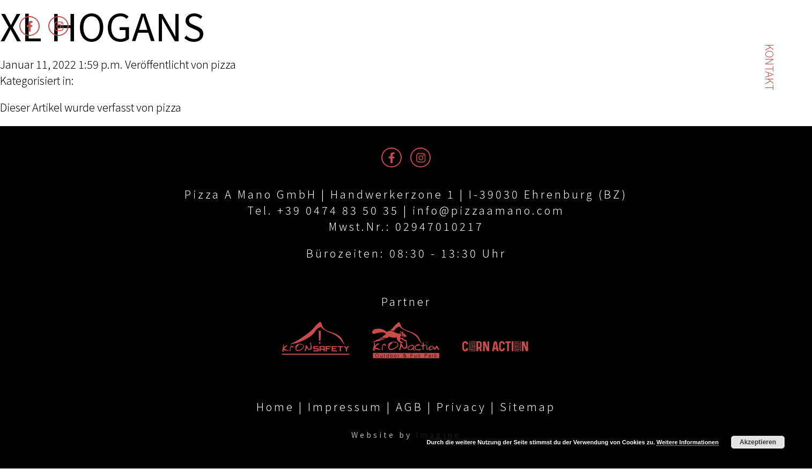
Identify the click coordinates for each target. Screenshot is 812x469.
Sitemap (528, 407)
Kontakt (770, 67)
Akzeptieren (758, 442)
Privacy (461, 407)
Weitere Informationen (687, 442)
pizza (223, 64)
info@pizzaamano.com (488, 210)
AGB (409, 407)
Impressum (345, 407)
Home (275, 407)
